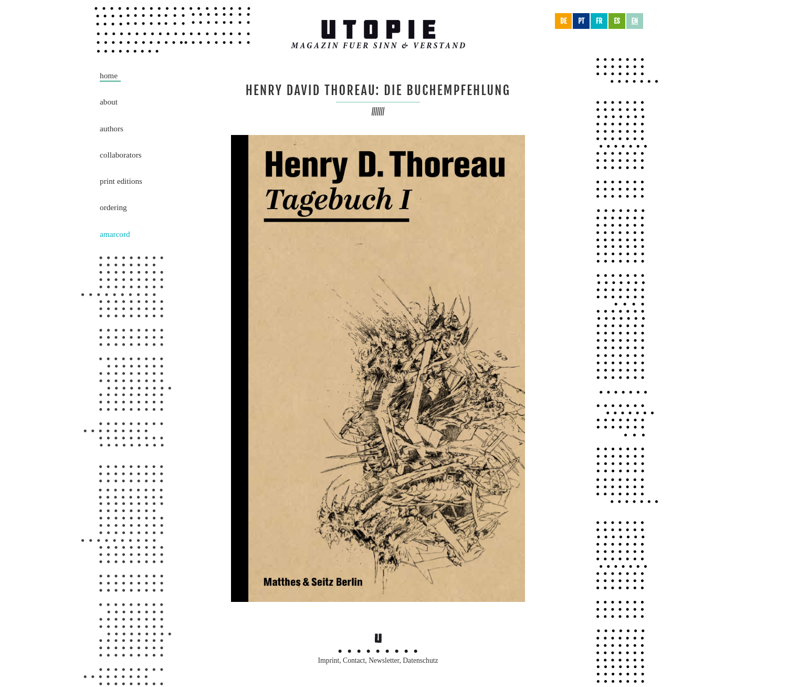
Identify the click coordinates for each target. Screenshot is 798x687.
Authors (111, 128)
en (635, 21)
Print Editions (121, 180)
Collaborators (121, 154)
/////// (378, 112)
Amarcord (115, 234)
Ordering (113, 207)
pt (581, 21)
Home (109, 75)
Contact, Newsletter (371, 660)
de (563, 21)
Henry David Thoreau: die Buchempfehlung (378, 90)
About (109, 101)
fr (599, 21)
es (617, 21)
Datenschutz (420, 660)
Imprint (329, 660)
